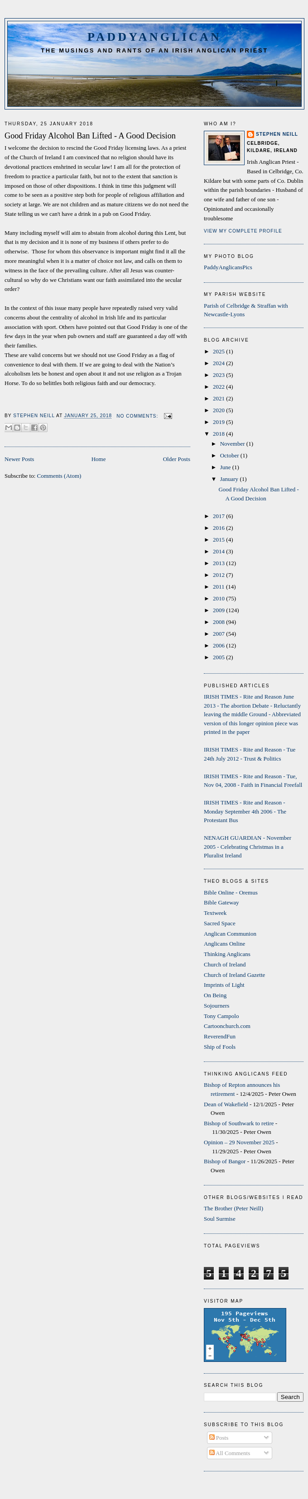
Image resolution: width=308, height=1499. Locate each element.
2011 (219, 586)
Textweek (215, 912)
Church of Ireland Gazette (234, 974)
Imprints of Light (224, 984)
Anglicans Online (224, 943)
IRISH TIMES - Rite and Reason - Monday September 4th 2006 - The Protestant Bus (245, 811)
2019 (219, 422)
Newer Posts (19, 459)
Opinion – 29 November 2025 (239, 1142)
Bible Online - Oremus (231, 892)
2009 (219, 610)
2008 (219, 622)
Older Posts (176, 459)
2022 (219, 386)
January (230, 479)
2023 (219, 374)
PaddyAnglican (154, 36)
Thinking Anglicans (227, 954)
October (230, 455)
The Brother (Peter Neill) (233, 1208)
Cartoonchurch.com (227, 1026)
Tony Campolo (221, 1016)
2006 (219, 645)
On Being (215, 995)
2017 (219, 516)
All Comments (229, 1453)
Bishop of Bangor (224, 1161)
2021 (219, 398)
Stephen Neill (277, 134)
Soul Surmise (220, 1218)
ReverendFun (220, 1036)
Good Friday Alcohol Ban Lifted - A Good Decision (90, 135)
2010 (219, 598)
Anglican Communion (230, 933)
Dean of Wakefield (226, 1104)
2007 (219, 633)
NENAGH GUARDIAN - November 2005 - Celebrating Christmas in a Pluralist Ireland (247, 846)
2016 (219, 527)
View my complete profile (243, 230)
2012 (219, 574)
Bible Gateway (221, 902)
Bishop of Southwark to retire (239, 1123)
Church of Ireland (224, 964)
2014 (219, 551)
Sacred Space (220, 923)
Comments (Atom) (59, 475)
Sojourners (216, 1005)
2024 (219, 363)
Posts (219, 1437)
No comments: (138, 416)
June (226, 467)
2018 (219, 433)
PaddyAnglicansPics (228, 267)
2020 (219, 410)
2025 (219, 351)
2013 (219, 563)
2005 (219, 657)
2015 (219, 539)
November (233, 443)
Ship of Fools (220, 1046)
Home (98, 459)
